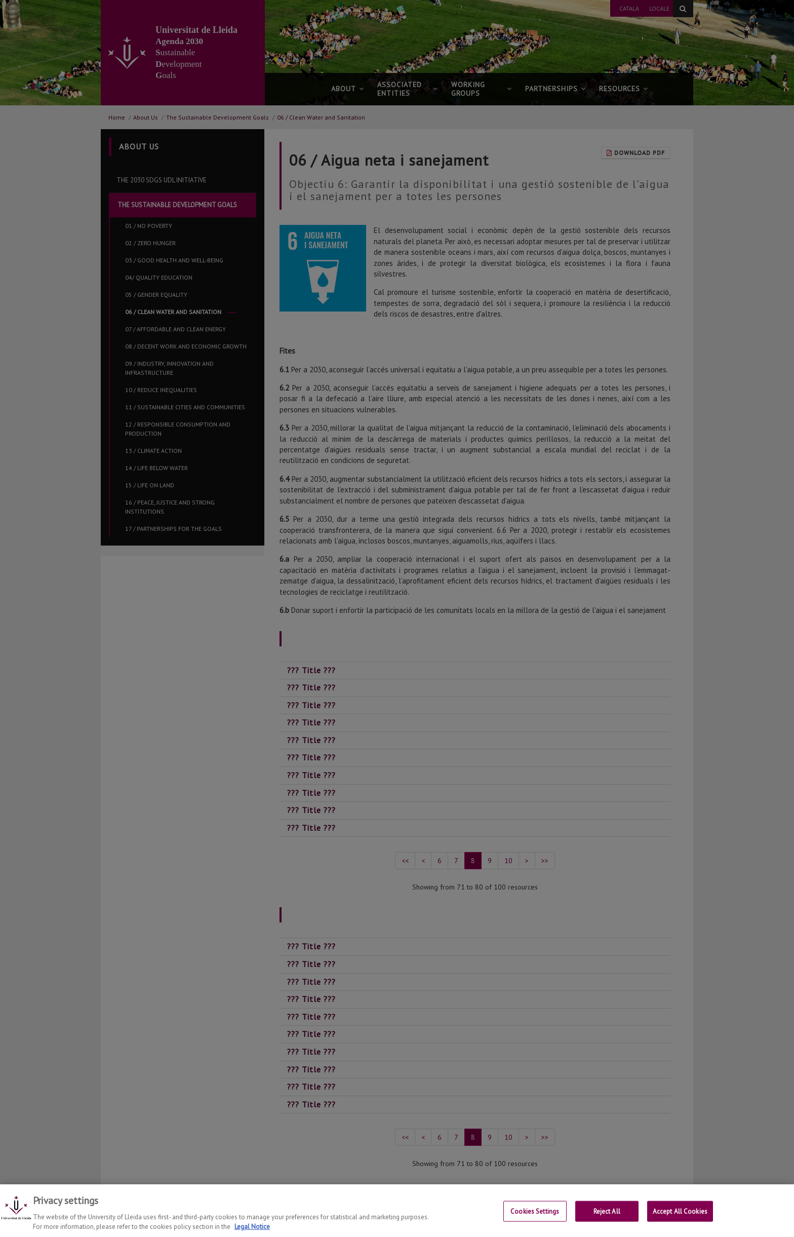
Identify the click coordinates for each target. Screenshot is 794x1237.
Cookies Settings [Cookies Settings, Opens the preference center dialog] (534, 1220)
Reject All (606, 1220)
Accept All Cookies (680, 1220)
